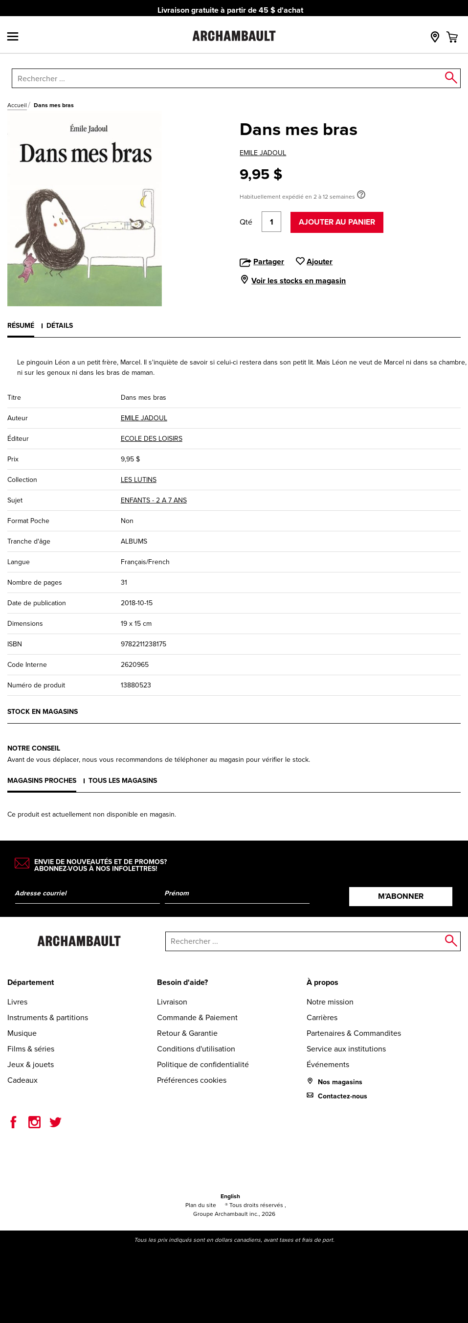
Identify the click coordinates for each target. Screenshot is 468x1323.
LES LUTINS (138, 480)
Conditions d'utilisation (196, 1048)
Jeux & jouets (30, 1064)
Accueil (17, 105)
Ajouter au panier (337, 222)
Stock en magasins (42, 712)
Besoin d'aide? (182, 982)
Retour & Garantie (187, 1033)
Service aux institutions (346, 1048)
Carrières (322, 1017)
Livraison (172, 1001)
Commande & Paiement (197, 1017)
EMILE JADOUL (263, 153)
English (230, 1196)
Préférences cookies (191, 1080)
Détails (59, 325)
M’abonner (400, 896)
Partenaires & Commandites (354, 1033)
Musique (22, 1033)
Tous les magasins (123, 781)
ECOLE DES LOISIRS (151, 438)
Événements (328, 1064)
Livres (17, 1001)
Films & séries (30, 1048)
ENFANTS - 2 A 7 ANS (154, 500)
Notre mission (330, 1001)
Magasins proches (41, 781)
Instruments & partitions (47, 1017)
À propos (322, 982)
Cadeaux (22, 1080)
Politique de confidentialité (203, 1064)
